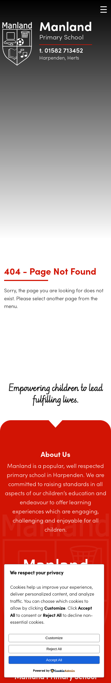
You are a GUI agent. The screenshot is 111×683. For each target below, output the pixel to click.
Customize (54, 638)
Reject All (54, 649)
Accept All (54, 660)
